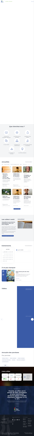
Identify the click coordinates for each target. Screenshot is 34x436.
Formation (29, 164)
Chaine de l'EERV (29, 289)
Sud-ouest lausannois (5, 361)
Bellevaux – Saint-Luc (5, 358)
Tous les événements (28, 245)
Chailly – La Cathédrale (13, 358)
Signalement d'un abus (4, 433)
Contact (9, 434)
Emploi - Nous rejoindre (4, 434)
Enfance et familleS (6, 164)
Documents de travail (10, 433)
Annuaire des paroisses (16, 433)
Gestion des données (13, 434)
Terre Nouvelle (25, 164)
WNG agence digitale (29, 433)
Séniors (21, 164)
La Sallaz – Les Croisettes (21, 358)
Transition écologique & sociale (14, 164)
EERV (2, 164)
